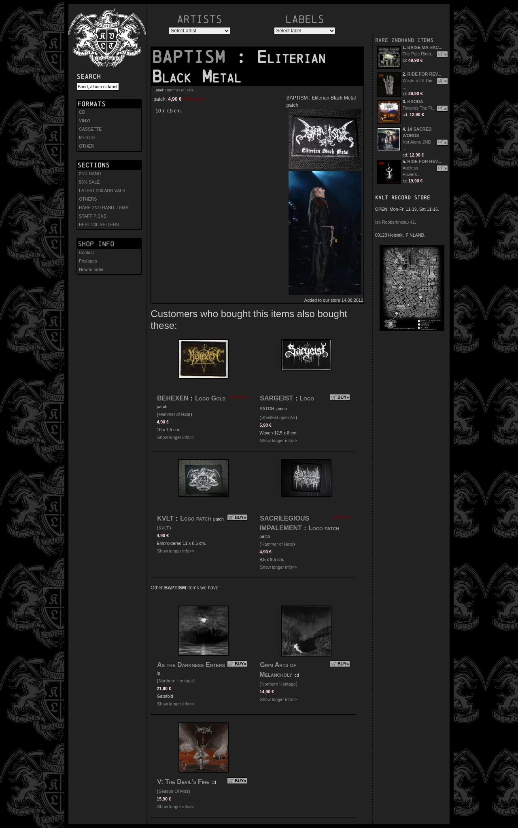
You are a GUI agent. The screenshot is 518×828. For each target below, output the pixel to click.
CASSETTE (90, 129)
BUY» (343, 397)
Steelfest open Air (278, 417)
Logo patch (195, 518)
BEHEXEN (172, 398)
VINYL (85, 120)
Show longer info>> (175, 437)
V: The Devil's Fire (183, 781)
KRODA (415, 101)
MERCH (87, 137)
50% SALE (89, 182)
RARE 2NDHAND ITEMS (404, 40)
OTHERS (88, 199)
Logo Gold (210, 398)
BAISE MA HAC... (425, 47)
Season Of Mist (173, 791)
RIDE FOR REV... (425, 74)
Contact (86, 252)
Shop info (96, 244)
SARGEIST (276, 398)
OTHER (86, 146)
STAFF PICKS (92, 216)
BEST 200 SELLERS (99, 224)
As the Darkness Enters (191, 664)
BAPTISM (193, 57)
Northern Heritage (176, 680)
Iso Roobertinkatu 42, (395, 222)
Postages (88, 260)
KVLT (165, 518)
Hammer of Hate (179, 90)
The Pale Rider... (419, 53)
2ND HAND (90, 173)
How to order (91, 269)
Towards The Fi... (419, 108)
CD (82, 112)
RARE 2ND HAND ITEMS (104, 207)
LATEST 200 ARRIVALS (102, 190)
